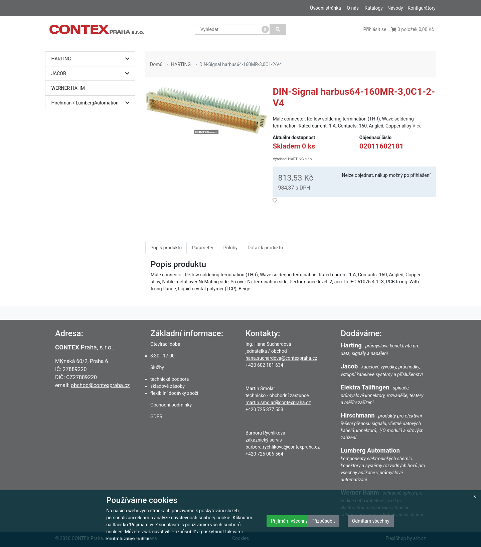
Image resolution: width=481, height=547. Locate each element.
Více (417, 125)
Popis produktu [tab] (166, 247)
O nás (353, 8)
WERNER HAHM (68, 88)
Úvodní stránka (325, 8)
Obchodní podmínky (171, 404)
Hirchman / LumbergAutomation (92, 103)
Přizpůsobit (323, 521)
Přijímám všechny (289, 521)
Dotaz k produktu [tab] (265, 247)
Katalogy (373, 8)
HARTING (92, 59)
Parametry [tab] (202, 247)
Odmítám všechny (370, 521)
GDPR (156, 416)
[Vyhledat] (278, 29)
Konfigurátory (422, 8)
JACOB (92, 73)
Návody (395, 8)
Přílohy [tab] (230, 247)
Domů (156, 64)
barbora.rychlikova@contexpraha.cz (283, 447)
